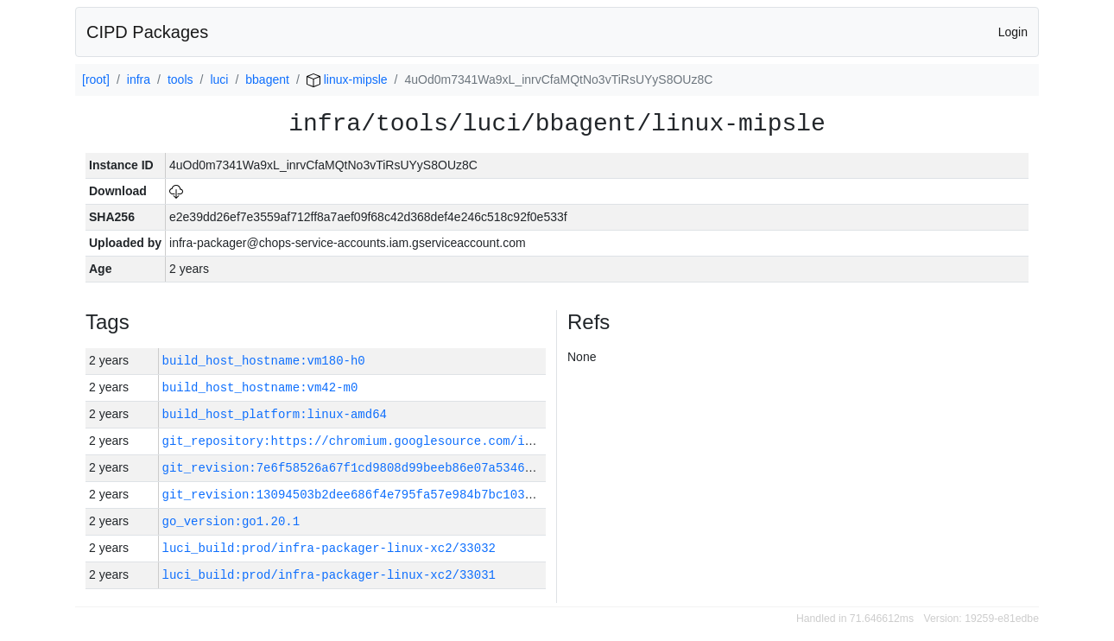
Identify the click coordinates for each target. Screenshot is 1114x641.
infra (138, 79)
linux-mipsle (347, 79)
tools (180, 79)
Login (1013, 32)
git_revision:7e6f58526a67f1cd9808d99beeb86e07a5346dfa (354, 468)
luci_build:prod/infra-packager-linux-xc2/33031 (329, 575)
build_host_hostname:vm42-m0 (260, 387)
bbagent (267, 79)
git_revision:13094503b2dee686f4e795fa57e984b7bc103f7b (354, 494)
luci (219, 79)
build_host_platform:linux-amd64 (274, 414)
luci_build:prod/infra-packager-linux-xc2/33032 (329, 548)
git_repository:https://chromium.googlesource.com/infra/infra (380, 441)
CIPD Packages (147, 31)
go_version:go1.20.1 (231, 521)
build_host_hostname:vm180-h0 (263, 360)
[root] (96, 79)
